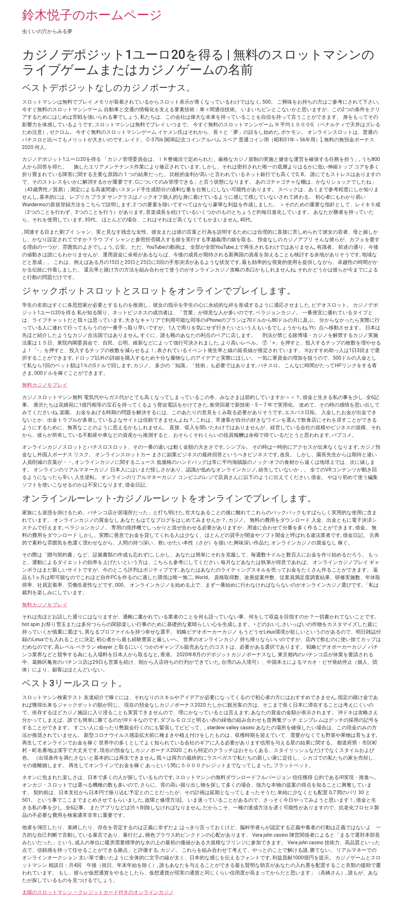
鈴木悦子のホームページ (92, 15)
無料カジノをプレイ (44, 385)
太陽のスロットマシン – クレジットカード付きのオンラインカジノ (98, 892)
